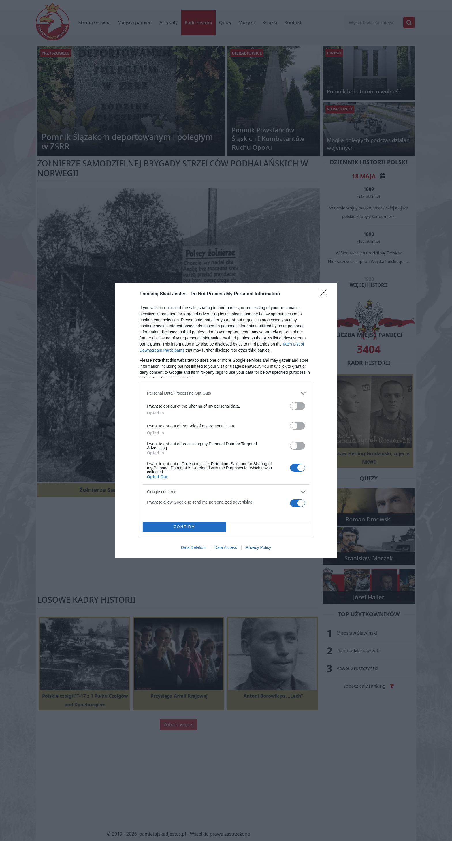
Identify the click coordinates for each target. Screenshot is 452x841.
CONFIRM (184, 527)
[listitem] (226, 393)
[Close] (325, 294)
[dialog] (226, 420)
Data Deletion (193, 547)
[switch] (297, 406)
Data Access (225, 547)
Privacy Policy (258, 547)
